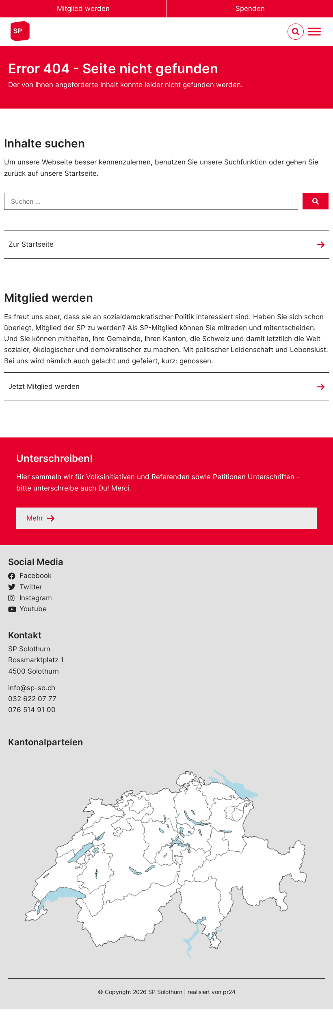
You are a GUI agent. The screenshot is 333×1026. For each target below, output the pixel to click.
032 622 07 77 (32, 699)
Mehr (34, 518)
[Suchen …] (151, 201)
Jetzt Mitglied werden (44, 386)
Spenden (250, 8)
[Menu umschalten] (314, 32)
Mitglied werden (83, 8)
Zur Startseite (31, 244)
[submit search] (315, 201)
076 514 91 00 (32, 710)
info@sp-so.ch (31, 688)
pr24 (229, 991)
